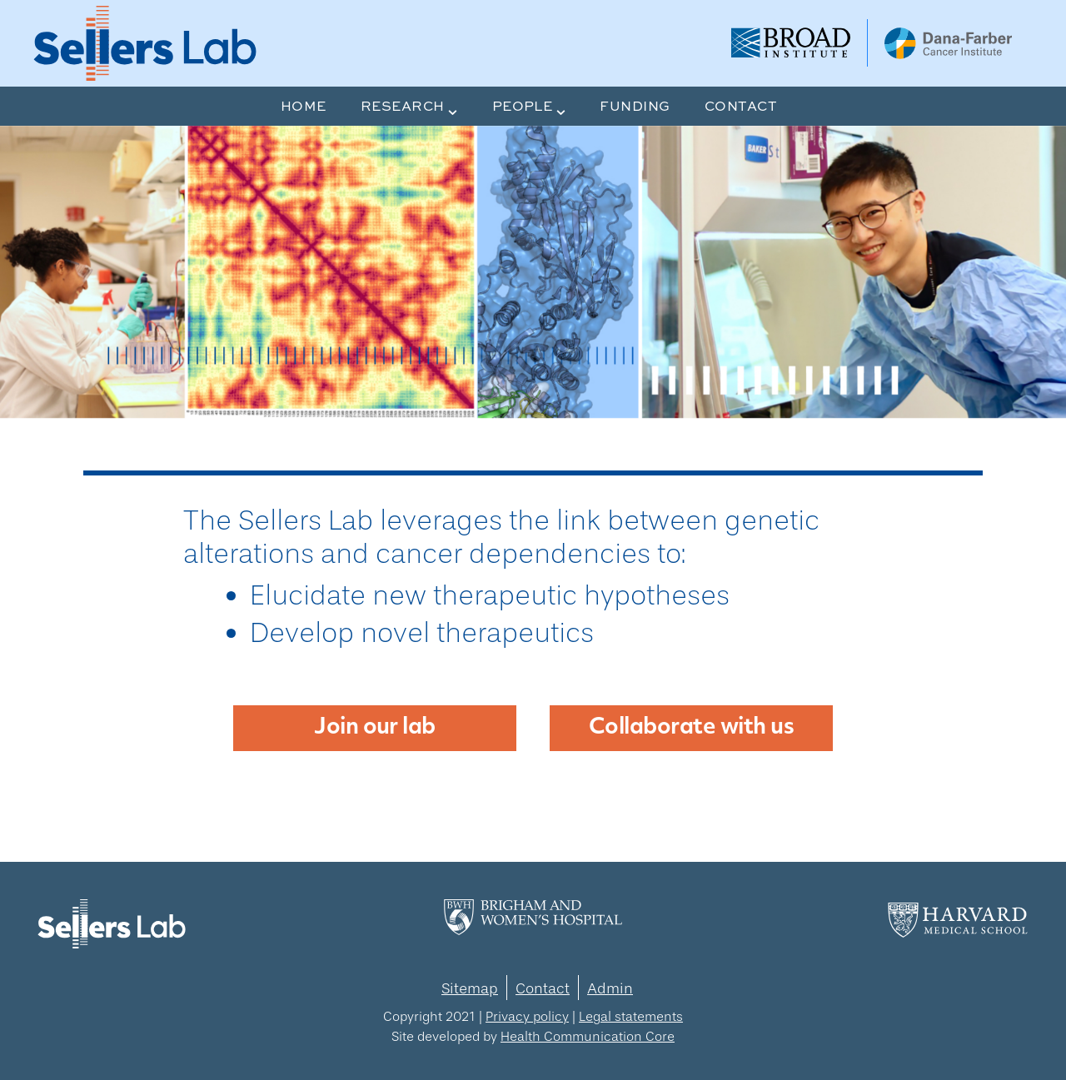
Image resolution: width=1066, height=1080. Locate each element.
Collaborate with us (691, 728)
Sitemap (469, 988)
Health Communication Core (588, 1036)
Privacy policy (527, 1016)
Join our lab (375, 728)
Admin (610, 988)
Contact (543, 988)
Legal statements (631, 1016)
